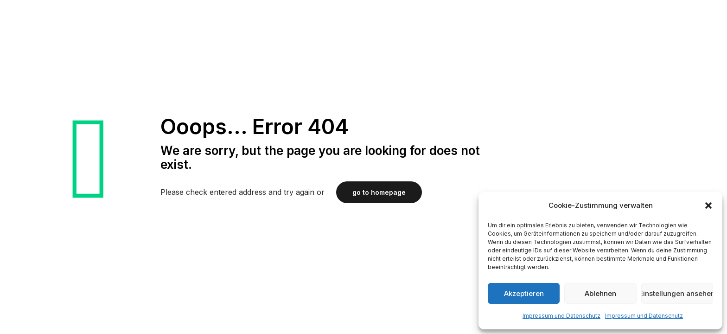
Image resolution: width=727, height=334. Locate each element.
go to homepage (379, 192)
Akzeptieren (524, 293)
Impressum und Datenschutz (561, 315)
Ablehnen (600, 293)
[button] (708, 205)
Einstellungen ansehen (677, 293)
